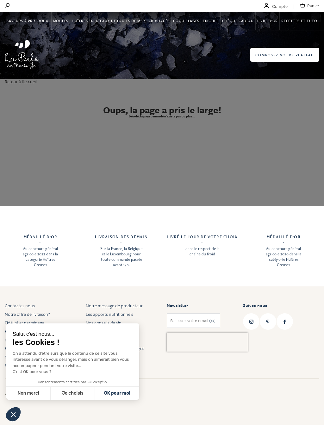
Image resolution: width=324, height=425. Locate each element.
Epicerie (211, 20)
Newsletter (177, 305)
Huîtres (80, 20)
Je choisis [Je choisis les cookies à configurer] (73, 393)
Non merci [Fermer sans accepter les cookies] (28, 393)
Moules (60, 20)
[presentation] (207, 342)
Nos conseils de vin (104, 322)
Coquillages (186, 20)
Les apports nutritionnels (109, 314)
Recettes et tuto (299, 20)
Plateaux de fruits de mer (118, 20)
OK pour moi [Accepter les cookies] (117, 393)
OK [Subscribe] (212, 321)
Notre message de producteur (114, 305)
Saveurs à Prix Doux (28, 20)
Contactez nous (20, 305)
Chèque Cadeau (237, 20)
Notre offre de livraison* (27, 314)
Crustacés (159, 20)
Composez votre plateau (284, 55)
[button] (13, 414)
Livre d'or (267, 20)
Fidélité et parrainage (24, 322)
